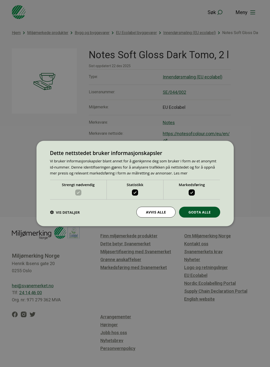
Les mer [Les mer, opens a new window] (181, 173)
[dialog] (135, 183)
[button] (65, 212)
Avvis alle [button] (156, 212)
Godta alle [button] (199, 212)
